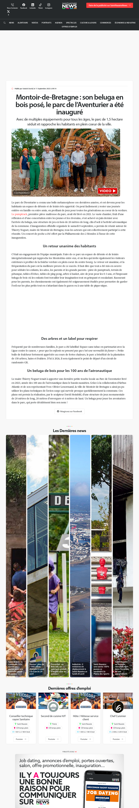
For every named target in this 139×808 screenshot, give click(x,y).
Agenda (58, 22)
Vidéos (35, 22)
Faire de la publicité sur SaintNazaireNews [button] (110, 5)
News (11, 22)
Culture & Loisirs (88, 22)
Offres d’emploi (69, 26)
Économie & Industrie (125, 22)
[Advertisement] (69, 55)
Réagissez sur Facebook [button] (69, 411)
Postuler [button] (21, 739)
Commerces (105, 22)
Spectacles (71, 22)
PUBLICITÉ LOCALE (68, 752)
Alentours (23, 22)
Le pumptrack (19, 214)
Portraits (46, 22)
